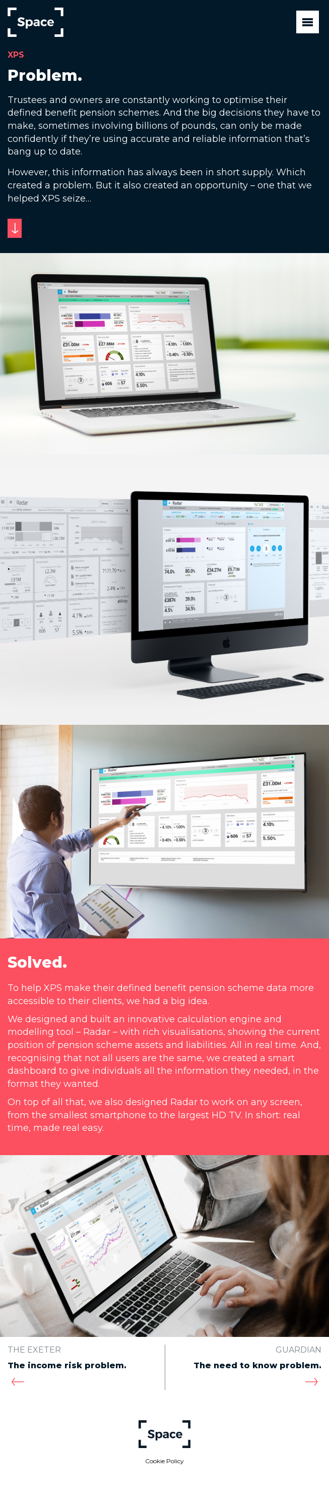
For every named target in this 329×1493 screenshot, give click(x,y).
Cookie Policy (164, 1461)
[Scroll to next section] (15, 228)
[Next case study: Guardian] (311, 1382)
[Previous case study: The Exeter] (18, 1382)
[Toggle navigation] (307, 22)
